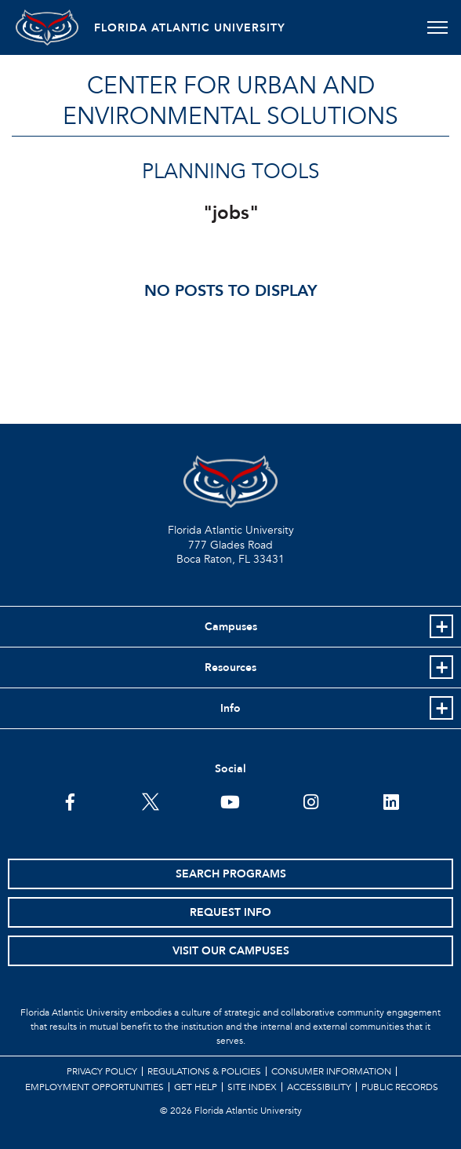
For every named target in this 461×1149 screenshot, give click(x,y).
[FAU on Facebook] (70, 800)
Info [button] (230, 708)
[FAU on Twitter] (150, 800)
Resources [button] (230, 667)
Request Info (230, 912)
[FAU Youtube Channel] (230, 800)
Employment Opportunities (94, 1087)
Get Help (195, 1087)
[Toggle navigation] (437, 27)
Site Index (252, 1087)
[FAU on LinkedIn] (391, 800)
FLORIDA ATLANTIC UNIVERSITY (189, 27)
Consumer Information (331, 1071)
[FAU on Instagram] (311, 800)
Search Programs (231, 873)
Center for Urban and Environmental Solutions (230, 101)
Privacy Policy (102, 1071)
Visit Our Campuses (230, 950)
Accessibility (319, 1087)
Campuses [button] (231, 626)
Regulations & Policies (204, 1071)
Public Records (399, 1087)
